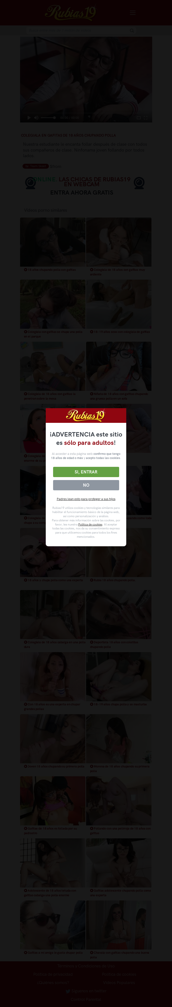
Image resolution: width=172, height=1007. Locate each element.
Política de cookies (90, 524)
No (86, 485)
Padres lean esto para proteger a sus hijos (86, 499)
